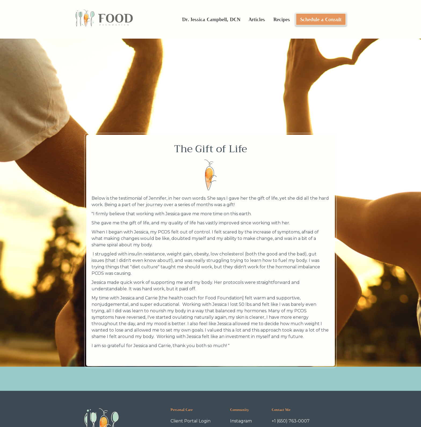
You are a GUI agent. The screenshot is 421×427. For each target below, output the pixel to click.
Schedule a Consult (321, 19)
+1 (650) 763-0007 (291, 421)
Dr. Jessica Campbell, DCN (211, 19)
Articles (257, 19)
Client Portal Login (190, 421)
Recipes (281, 19)
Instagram (241, 421)
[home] (104, 19)
